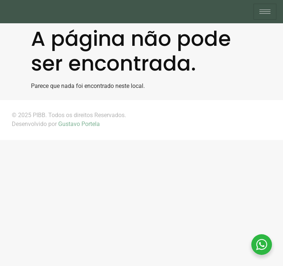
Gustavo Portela (79, 123)
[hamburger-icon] (265, 12)
